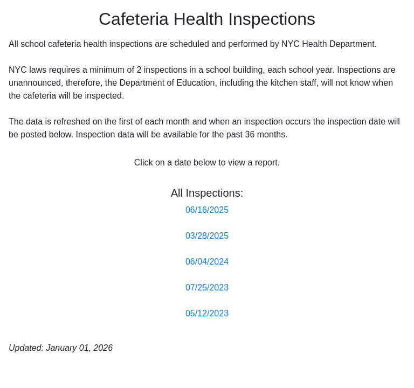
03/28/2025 (207, 235)
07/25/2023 (207, 287)
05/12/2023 (207, 313)
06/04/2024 (207, 261)
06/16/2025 (207, 209)
